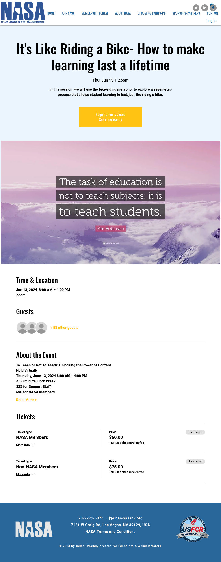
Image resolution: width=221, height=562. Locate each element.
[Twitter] (196, 7)
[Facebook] (213, 7)
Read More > (26, 400)
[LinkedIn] (204, 7)
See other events (110, 119)
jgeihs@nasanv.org (126, 518)
